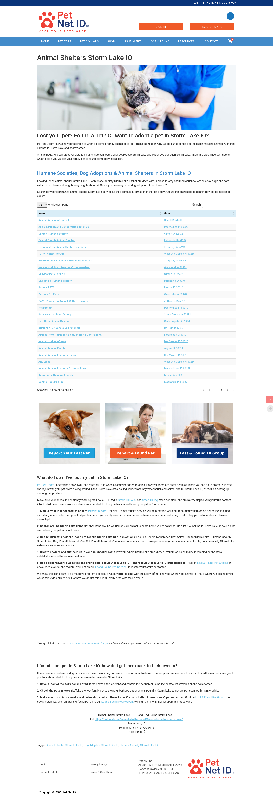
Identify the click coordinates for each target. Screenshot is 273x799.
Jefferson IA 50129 (175, 301)
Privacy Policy (98, 764)
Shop (111, 41)
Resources (187, 41)
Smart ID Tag (150, 500)
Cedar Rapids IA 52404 (177, 321)
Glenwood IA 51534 (175, 267)
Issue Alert (132, 41)
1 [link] (209, 390)
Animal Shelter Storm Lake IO (64, 745)
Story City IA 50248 (175, 260)
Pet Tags (64, 41)
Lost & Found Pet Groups (212, 562)
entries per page (58, 204)
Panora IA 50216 (173, 287)
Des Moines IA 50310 (176, 307)
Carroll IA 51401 (173, 220)
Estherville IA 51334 (175, 240)
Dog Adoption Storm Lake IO (101, 745)
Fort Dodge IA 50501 (176, 334)
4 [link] (227, 390)
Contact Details (49, 772)
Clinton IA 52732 (173, 233)
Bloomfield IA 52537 (175, 382)
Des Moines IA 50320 (176, 226)
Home (45, 41)
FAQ (42, 764)
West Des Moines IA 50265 (179, 253)
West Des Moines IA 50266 (179, 361)
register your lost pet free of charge (87, 643)
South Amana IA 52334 (177, 314)
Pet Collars (89, 41)
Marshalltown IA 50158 (177, 368)
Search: (196, 204)
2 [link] (215, 390)
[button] (160, 213)
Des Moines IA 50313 (176, 355)
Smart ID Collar (127, 500)
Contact (212, 41)
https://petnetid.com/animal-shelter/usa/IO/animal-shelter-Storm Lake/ (139, 719)
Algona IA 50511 (173, 348)
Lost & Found (159, 41)
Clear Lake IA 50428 (175, 294)
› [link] (233, 390)
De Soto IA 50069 (174, 328)
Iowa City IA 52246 (174, 247)
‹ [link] (203, 390)
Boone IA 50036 (173, 375)
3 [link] (221, 390)
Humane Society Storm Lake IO (139, 745)
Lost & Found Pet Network (111, 567)
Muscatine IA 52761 (175, 280)
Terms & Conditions (101, 772)
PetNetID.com (45, 485)
